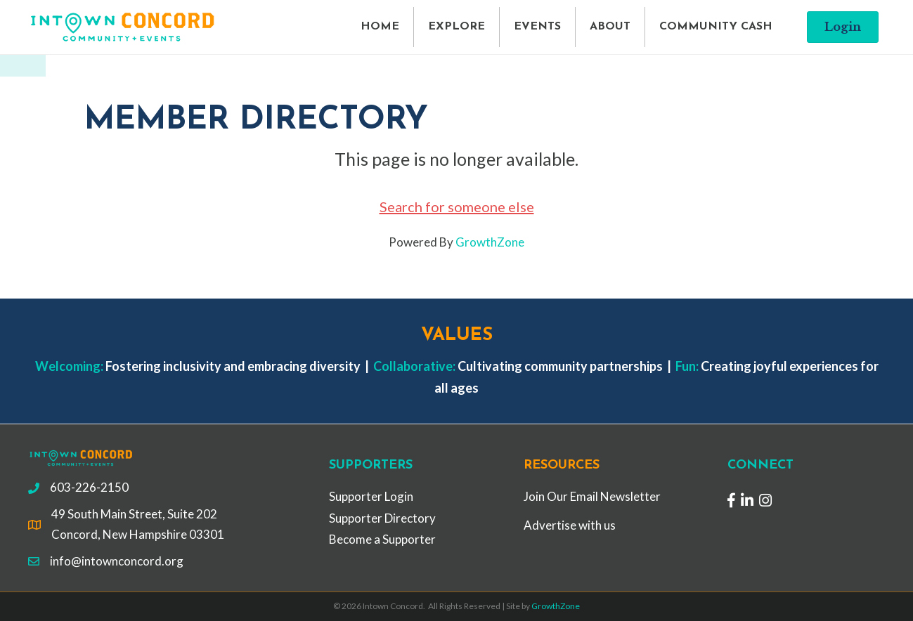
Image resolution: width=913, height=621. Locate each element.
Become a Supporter (382, 539)
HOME (380, 26)
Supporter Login (371, 496)
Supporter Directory (382, 518)
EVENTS (537, 26)
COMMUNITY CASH (715, 26)
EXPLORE (456, 26)
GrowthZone (489, 242)
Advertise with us (570, 525)
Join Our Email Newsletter (592, 496)
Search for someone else (457, 206)
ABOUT (610, 26)
